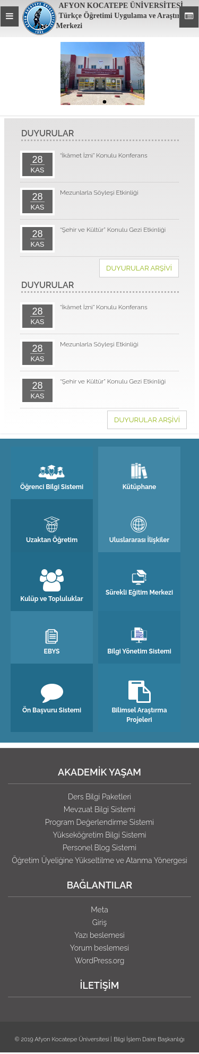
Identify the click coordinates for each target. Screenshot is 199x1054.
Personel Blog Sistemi (99, 847)
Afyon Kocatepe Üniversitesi (71, 1039)
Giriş (99, 922)
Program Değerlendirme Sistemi (99, 822)
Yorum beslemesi (99, 948)
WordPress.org (99, 960)
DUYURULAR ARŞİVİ (139, 268)
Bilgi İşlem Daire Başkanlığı (149, 1039)
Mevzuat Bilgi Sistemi (99, 809)
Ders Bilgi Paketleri (99, 796)
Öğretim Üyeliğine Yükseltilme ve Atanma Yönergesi (99, 860)
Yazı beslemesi (99, 935)
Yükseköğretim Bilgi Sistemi (99, 835)
